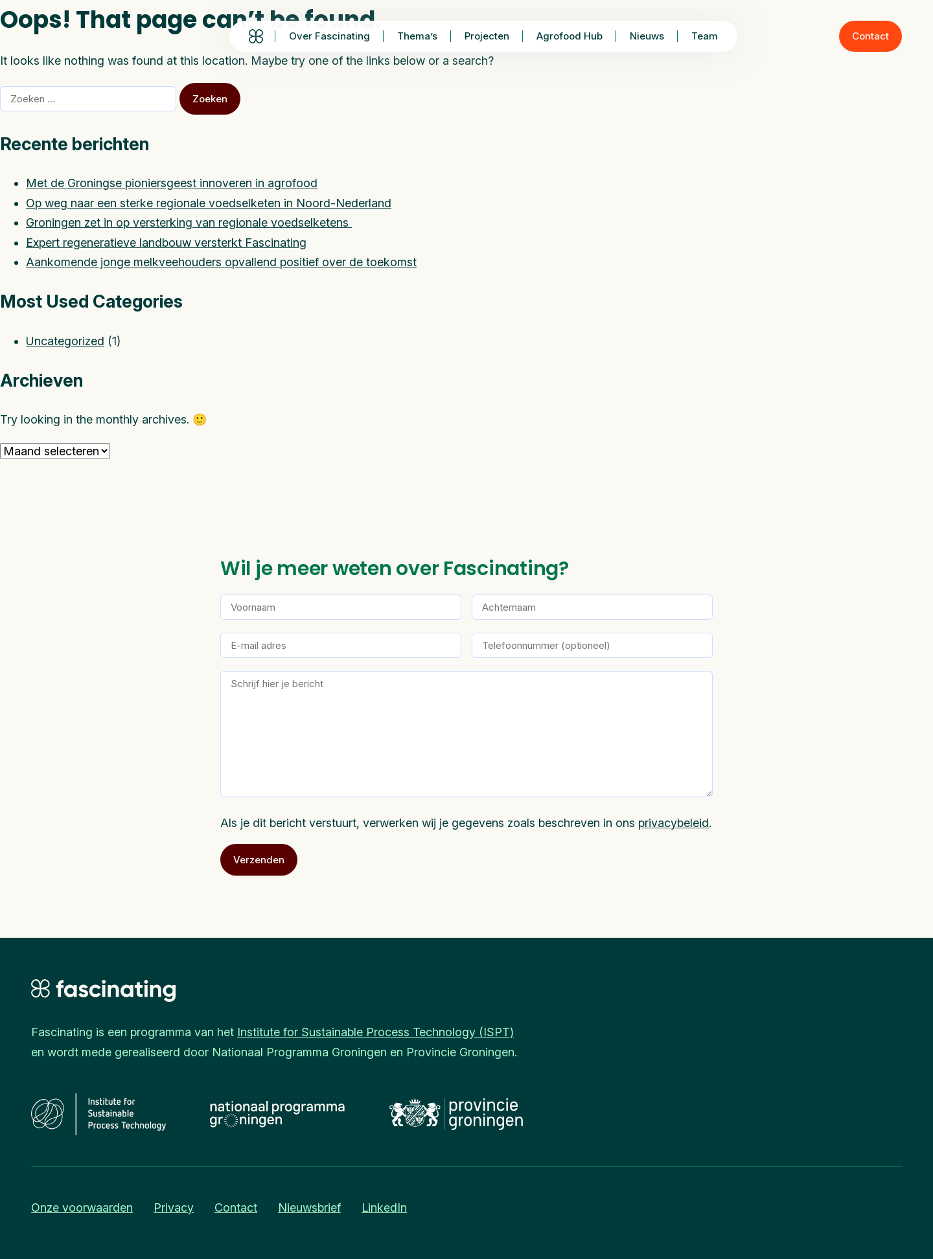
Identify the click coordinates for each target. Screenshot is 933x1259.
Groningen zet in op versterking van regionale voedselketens (189, 222)
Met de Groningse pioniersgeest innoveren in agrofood (171, 183)
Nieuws (647, 36)
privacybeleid (673, 823)
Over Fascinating (329, 36)
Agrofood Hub (569, 36)
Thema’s (417, 36)
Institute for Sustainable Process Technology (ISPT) (375, 1032)
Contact (870, 36)
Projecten (487, 36)
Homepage (255, 36)
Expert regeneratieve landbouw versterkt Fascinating (166, 242)
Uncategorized (65, 341)
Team (704, 36)
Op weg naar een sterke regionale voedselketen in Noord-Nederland (208, 203)
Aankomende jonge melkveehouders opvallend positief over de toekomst (221, 262)
